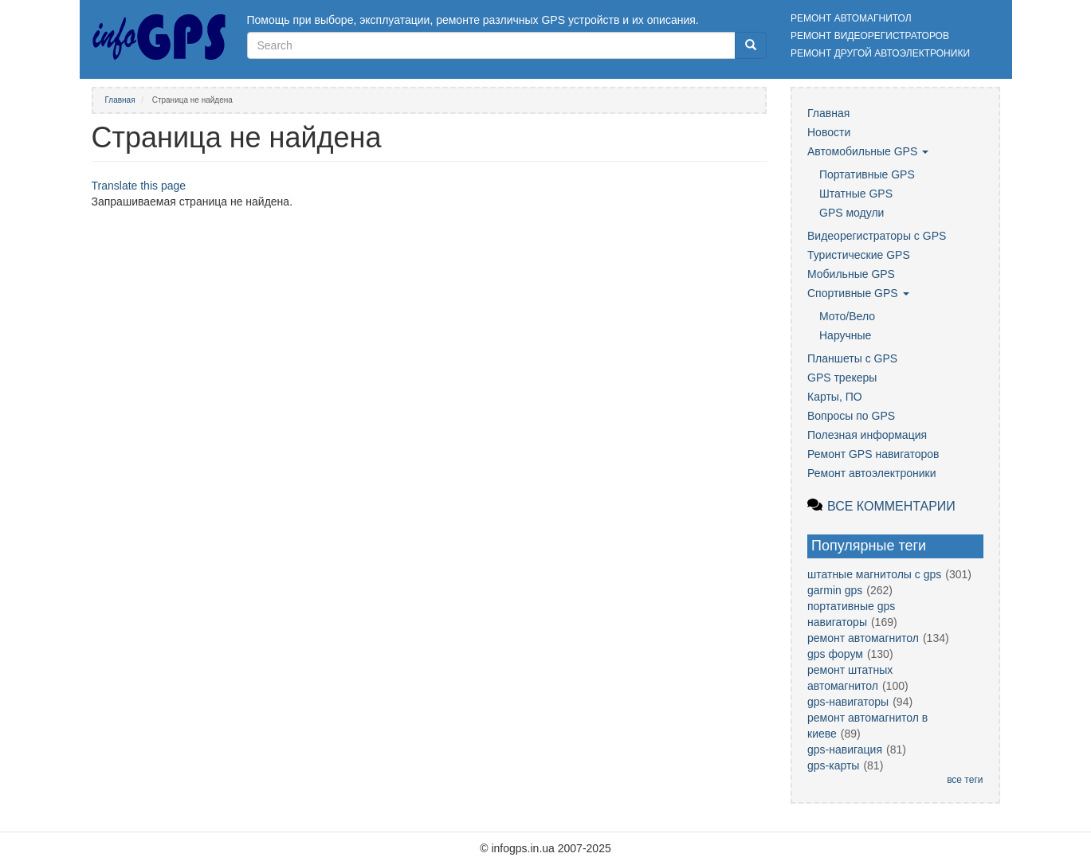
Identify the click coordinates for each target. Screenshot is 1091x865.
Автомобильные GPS (867, 151)
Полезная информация (867, 435)
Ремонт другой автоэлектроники (880, 53)
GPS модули (851, 212)
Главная (120, 100)
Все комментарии (891, 506)
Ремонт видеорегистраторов (870, 35)
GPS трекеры (842, 377)
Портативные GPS (867, 174)
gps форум (835, 654)
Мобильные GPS (851, 274)
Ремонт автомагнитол (851, 18)
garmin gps (834, 590)
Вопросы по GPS (851, 415)
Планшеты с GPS (852, 358)
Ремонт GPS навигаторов (873, 454)
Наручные (845, 335)
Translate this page (139, 185)
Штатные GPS (856, 193)
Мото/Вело (847, 316)
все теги (965, 779)
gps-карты (833, 765)
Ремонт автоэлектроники (871, 473)
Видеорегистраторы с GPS (876, 235)
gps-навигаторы (848, 701)
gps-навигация (844, 749)
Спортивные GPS (858, 293)
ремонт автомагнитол (863, 638)
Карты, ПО (834, 396)
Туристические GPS (858, 255)
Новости (828, 132)
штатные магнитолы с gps (874, 574)
